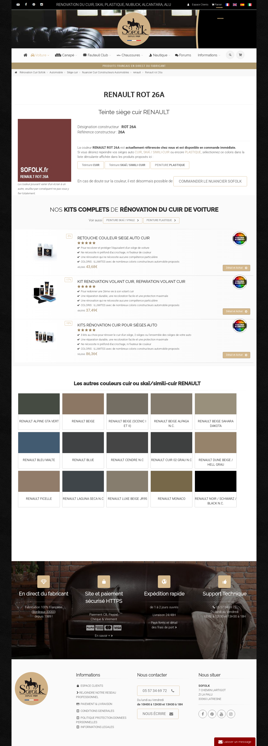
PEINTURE (170, 165)
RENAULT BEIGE (83, 421)
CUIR (138, 152)
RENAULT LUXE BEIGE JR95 (127, 499)
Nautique (158, 55)
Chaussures (128, 55)
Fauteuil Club (95, 55)
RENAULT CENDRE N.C (127, 460)
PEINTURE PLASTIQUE (161, 220)
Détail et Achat (236, 268)
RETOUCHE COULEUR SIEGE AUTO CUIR (113, 238)
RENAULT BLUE (83, 460)
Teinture (90, 165)
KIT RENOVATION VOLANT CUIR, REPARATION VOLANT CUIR (131, 281)
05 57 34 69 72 (158, 691)
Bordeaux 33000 (44, 609)
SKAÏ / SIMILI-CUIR (156, 152)
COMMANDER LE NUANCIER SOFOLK (210, 181)
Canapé (64, 55)
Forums (183, 55)
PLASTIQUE (193, 152)
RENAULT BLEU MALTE (39, 460)
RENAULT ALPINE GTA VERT (39, 421)
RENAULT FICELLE (39, 499)
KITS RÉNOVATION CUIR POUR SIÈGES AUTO (117, 325)
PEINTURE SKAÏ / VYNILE (122, 220)
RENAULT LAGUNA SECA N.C (83, 499)
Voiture (38, 55)
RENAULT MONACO (171, 499)
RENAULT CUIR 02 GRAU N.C (171, 460)
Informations (207, 55)
